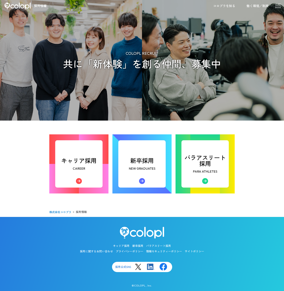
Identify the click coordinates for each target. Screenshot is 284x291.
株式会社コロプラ (60, 212)
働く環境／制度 (258, 6)
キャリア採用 (79, 172)
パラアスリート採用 (205, 170)
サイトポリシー (194, 251)
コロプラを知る (224, 6)
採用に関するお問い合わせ (96, 251)
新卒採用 (142, 172)
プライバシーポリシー (129, 251)
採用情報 (40, 5)
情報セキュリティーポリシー (164, 251)
